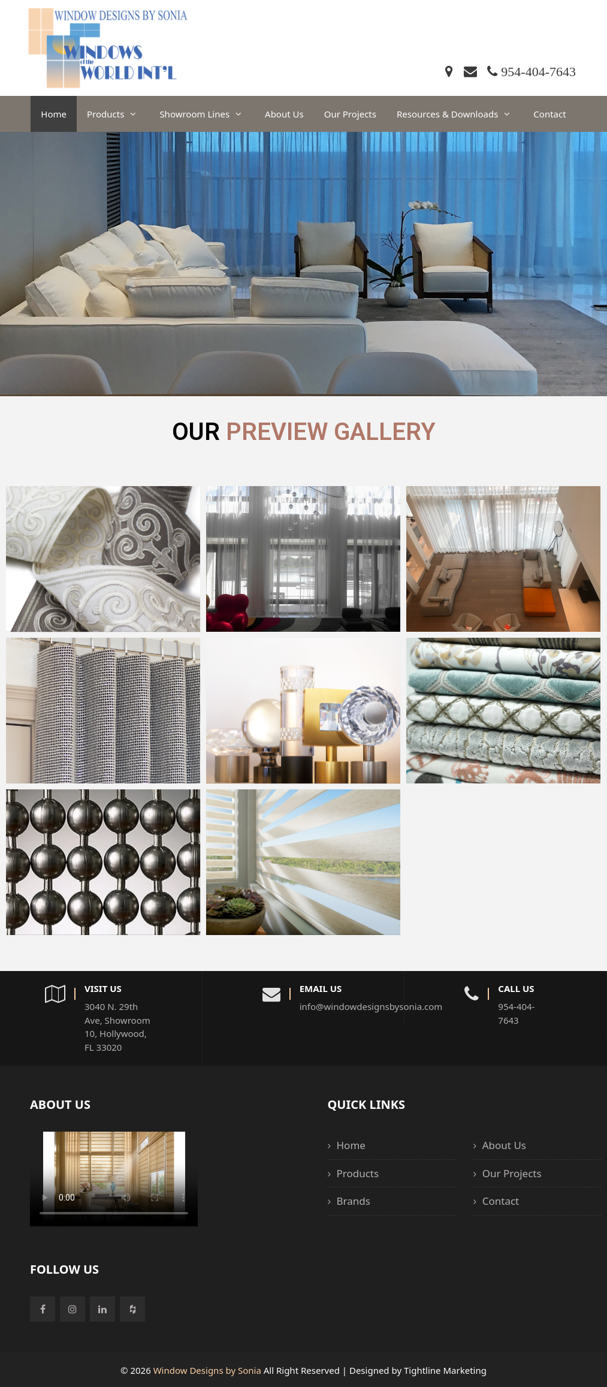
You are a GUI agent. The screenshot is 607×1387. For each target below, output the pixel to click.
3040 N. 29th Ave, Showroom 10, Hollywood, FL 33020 (117, 1026)
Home (54, 114)
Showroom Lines (207, 114)
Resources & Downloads (460, 114)
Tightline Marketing (445, 1370)
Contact (549, 114)
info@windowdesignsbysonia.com (322, 1006)
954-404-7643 (516, 1013)
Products (118, 114)
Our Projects (350, 114)
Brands (353, 1200)
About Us (284, 114)
